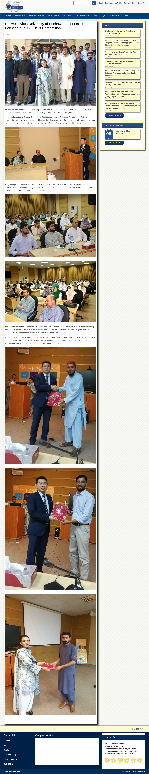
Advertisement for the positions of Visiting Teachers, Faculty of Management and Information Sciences (122, 105)
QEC (104, 16)
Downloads (109, 3)
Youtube (133, 760)
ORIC (96, 16)
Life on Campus (10, 759)
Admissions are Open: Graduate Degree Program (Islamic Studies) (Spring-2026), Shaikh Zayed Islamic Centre (122, 42)
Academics (68, 16)
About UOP (20, 16)
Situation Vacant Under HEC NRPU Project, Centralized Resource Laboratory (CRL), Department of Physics (122, 94)
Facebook (107, 760)
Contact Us (141, 3)
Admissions (53, 16)
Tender (7, 750)
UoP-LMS (118, 3)
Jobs (133, 3)
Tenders (127, 3)
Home (8, 16)
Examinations (84, 16)
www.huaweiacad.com (38, 330)
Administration (36, 16)
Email (101, 3)
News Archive (114, 116)
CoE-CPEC (8, 764)
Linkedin (126, 760)
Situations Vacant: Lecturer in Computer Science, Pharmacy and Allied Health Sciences (122, 73)
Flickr (140, 760)
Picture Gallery (10, 755)
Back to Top (137, 729)
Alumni (7, 741)
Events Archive (114, 143)
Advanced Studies (119, 16)
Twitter (113, 760)
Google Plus (120, 760)
